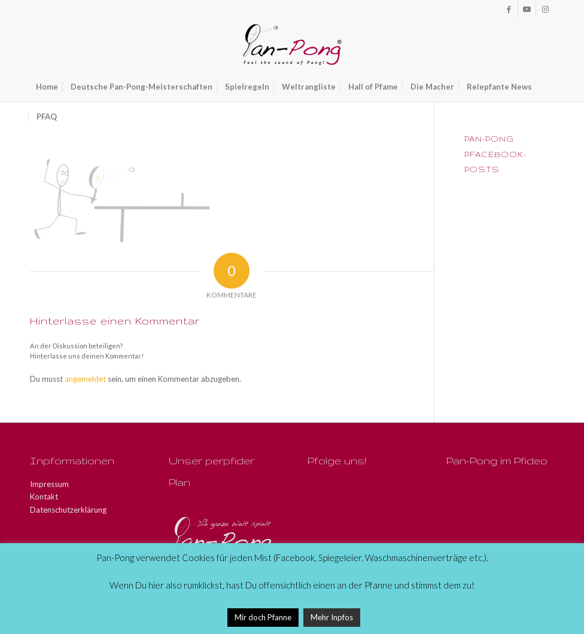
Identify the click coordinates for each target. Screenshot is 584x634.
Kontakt (44, 496)
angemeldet (85, 379)
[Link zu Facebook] (509, 9)
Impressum (49, 484)
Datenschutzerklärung (68, 509)
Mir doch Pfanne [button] (263, 617)
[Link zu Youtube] (527, 9)
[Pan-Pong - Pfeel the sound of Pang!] (292, 45)
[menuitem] (47, 87)
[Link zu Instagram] (545, 9)
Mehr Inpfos (332, 617)
